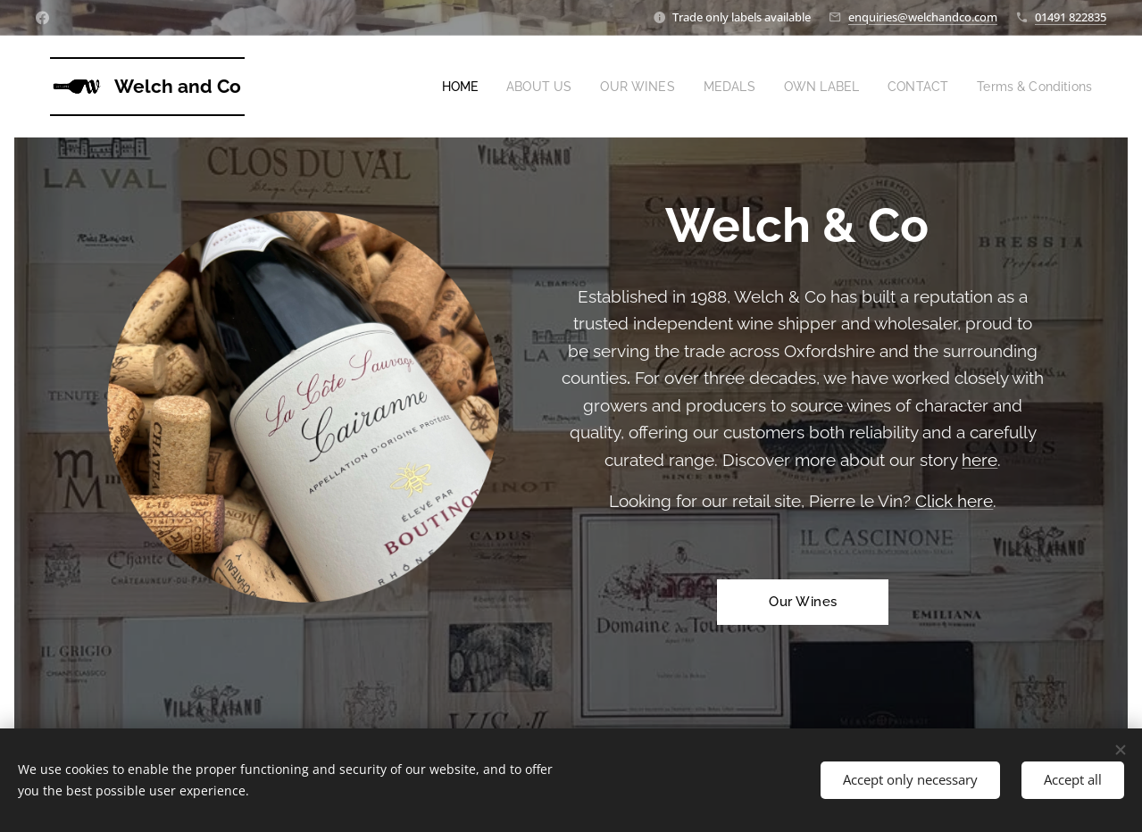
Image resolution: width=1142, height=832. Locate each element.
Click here (954, 501)
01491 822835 (1070, 17)
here (979, 460)
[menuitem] (435, 86)
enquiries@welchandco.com (922, 17)
